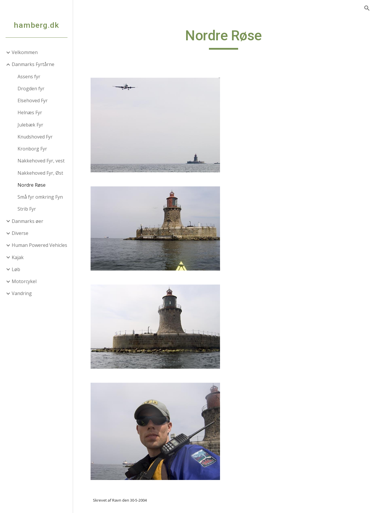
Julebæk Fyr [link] (30, 125)
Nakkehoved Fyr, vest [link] (41, 160)
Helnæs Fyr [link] (30, 112)
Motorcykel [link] (24, 281)
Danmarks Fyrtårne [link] (33, 64)
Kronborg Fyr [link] (32, 148)
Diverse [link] (20, 233)
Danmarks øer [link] (27, 221)
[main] (223, 38)
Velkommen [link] (25, 52)
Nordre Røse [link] (32, 185)
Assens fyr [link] (29, 76)
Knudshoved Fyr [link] (35, 137)
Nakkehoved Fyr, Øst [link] (40, 173)
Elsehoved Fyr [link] (33, 100)
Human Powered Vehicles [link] (39, 245)
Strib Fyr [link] (27, 209)
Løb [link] (16, 269)
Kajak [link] (18, 257)
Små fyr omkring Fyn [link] (40, 197)
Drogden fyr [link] (31, 88)
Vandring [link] (22, 293)
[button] (367, 8)
